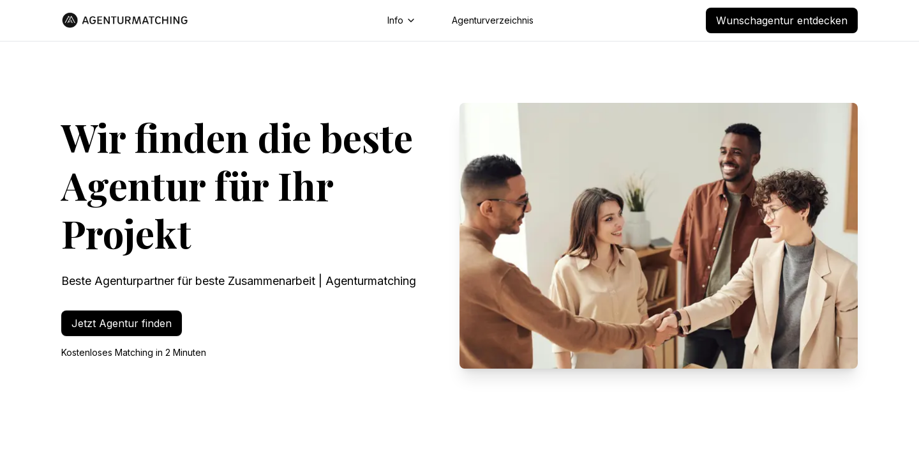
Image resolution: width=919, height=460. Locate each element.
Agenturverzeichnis (493, 20)
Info (401, 20)
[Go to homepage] (125, 20)
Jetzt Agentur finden (121, 323)
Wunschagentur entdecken (782, 20)
